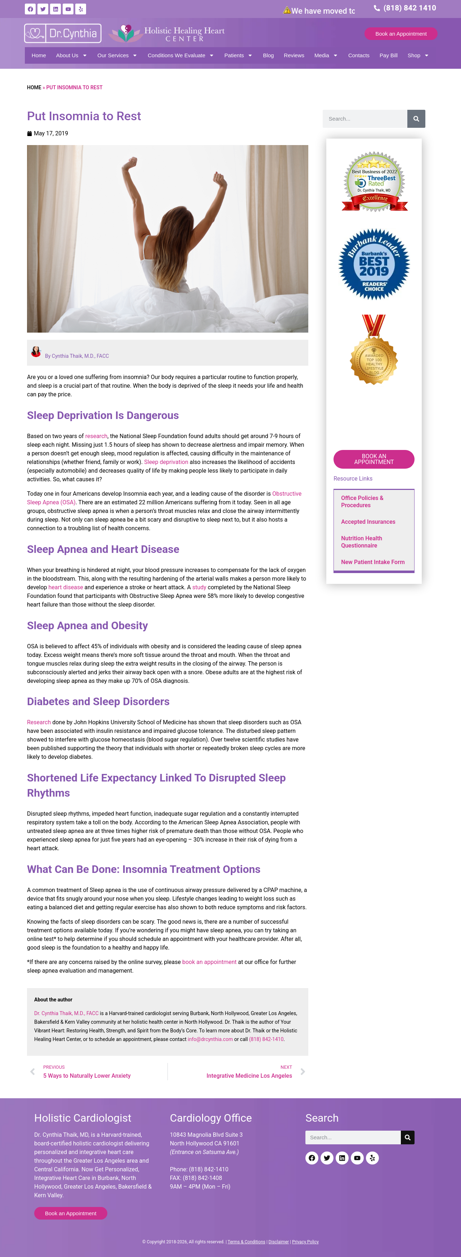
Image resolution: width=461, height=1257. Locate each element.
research (96, 436)
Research (39, 722)
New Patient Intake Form (373, 562)
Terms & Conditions (246, 1241)
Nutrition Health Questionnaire (361, 542)
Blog (268, 55)
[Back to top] (449, 1215)
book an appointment (209, 962)
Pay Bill (389, 55)
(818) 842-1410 (266, 1039)
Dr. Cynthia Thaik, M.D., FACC (66, 1013)
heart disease (66, 587)
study (199, 587)
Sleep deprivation (166, 462)
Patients (238, 55)
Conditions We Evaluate (181, 55)
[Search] (416, 119)
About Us (72, 55)
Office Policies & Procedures (362, 502)
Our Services (118, 55)
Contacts (359, 55)
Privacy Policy (305, 1241)
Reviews (294, 55)
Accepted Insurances (368, 521)
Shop (418, 55)
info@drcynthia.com (210, 1039)
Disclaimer (279, 1241)
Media (326, 55)
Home (39, 55)
